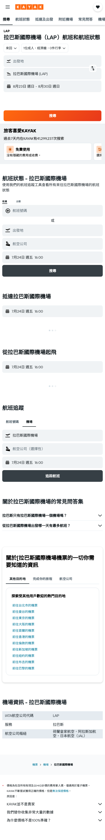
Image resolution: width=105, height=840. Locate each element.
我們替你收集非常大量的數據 (55, 812)
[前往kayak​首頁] (29, 7)
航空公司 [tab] (65, 579)
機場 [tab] (29, 422)
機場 (46, 764)
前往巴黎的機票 (23, 668)
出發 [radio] (18, 201)
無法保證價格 (60, 791)
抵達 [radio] (4, 201)
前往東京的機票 (23, 618)
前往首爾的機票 (23, 631)
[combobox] (11, 48)
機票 (35, 764)
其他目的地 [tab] (17, 579)
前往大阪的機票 (23, 624)
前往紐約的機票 (23, 656)
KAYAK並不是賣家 (55, 804)
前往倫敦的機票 (23, 643)
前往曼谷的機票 (23, 612)
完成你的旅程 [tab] (42, 579)
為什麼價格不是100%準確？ (55, 820)
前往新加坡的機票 (25, 649)
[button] (8, 7)
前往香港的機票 (23, 637)
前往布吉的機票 (23, 662)
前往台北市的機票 (25, 605)
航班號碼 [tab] (12, 422)
